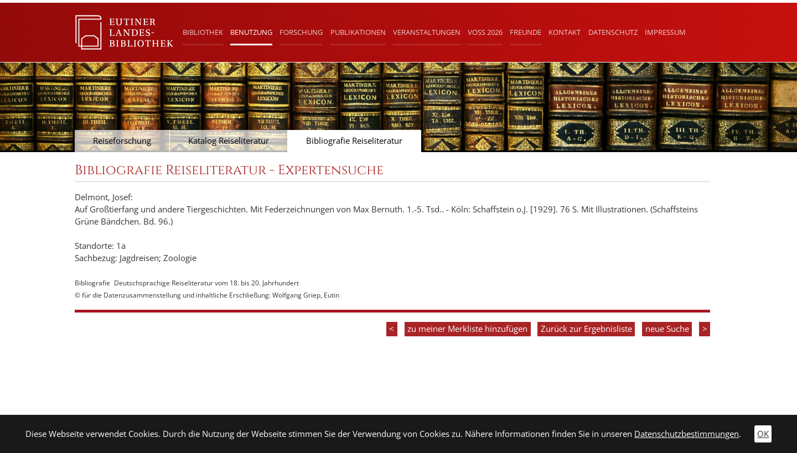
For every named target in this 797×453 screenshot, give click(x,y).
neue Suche (667, 329)
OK (763, 434)
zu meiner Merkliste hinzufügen (467, 329)
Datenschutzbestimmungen (686, 434)
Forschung (301, 32)
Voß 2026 (485, 32)
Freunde (525, 32)
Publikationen (358, 32)
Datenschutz (613, 32)
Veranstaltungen (426, 32)
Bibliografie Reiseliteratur (354, 141)
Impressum (665, 32)
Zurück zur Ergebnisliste (586, 329)
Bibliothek (203, 32)
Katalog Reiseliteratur (228, 141)
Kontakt (564, 32)
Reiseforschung (122, 141)
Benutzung (251, 32)
